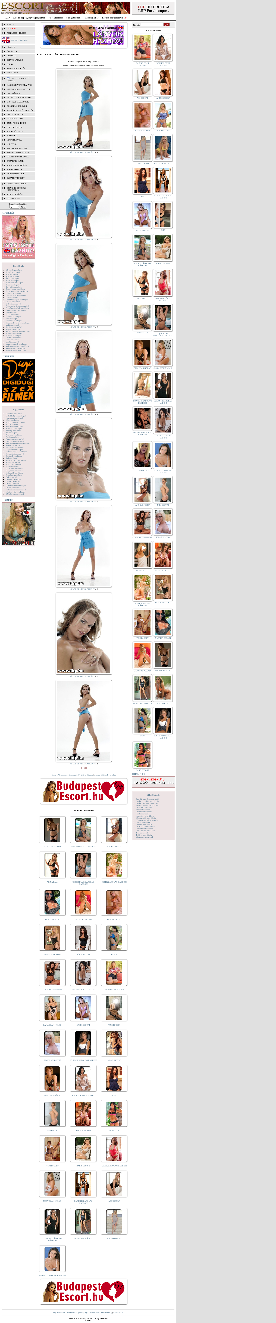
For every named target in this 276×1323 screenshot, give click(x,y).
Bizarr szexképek (12, 285)
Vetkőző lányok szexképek (16, 490)
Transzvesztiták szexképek (16, 485)
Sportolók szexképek (14, 456)
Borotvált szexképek (13, 287)
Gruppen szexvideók (144, 812)
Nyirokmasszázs (15, 174)
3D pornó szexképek (13, 270)
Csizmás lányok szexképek (16, 295)
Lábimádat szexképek (14, 338)
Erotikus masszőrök (18, 102)
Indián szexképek (12, 325)
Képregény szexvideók (145, 816)
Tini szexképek (11, 477)
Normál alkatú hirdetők (20, 110)
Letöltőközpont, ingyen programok (29, 17)
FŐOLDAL (11, 24)
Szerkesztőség (106, 1312)
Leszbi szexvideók (143, 822)
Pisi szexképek (11, 433)
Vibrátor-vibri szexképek (15, 492)
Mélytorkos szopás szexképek (17, 346)
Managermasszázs (17, 165)
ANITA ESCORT (83, 1025)
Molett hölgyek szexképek (16, 416)
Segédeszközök (15, 119)
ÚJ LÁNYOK (12, 51)
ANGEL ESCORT (114, 847)
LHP (7, 17)
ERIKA (114, 954)
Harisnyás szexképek (14, 321)
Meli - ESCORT (163, 703)
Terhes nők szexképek (14, 473)
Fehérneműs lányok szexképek (17, 306)
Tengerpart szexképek (14, 471)
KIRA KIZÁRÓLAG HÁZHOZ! (83, 847)
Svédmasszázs (14, 169)
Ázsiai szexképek (12, 278)
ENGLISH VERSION (19, 40)
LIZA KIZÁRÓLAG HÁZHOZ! (114, 1166)
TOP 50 (10, 64)
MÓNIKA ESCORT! (52, 954)
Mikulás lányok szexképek (16, 350)
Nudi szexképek (12, 424)
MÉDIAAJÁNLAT (14, 198)
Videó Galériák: (153, 795)
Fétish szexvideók (143, 809)
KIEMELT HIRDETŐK (16, 68)
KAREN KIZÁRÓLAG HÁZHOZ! (83, 1202)
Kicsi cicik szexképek (14, 333)
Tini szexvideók (142, 833)
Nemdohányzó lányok (19, 89)
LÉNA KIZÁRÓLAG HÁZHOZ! (83, 990)
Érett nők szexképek (13, 304)
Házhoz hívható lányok (19, 85)
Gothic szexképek (13, 314)
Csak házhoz (13, 93)
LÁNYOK (11, 47)
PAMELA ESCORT (83, 1130)
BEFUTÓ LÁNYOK (15, 60)
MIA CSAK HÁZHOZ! (163, 163)
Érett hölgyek (15, 127)
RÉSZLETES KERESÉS (16, 33)
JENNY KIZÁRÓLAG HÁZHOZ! (83, 1060)
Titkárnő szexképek (13, 479)
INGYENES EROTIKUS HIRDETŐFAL (16, 189)
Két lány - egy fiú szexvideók (147, 805)
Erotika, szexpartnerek (112, 17)
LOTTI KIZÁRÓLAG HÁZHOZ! (52, 1276)
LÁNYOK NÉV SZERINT (17, 184)
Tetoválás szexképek (14, 475)
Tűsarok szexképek (13, 488)
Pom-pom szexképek (14, 435)
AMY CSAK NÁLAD (52, 1095)
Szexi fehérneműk (16, 123)
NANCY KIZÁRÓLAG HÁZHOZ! (142, 402)
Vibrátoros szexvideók (144, 837)
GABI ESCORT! (142, 470)
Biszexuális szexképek (14, 283)
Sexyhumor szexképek (14, 450)
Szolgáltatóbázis (73, 17)
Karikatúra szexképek (14, 327)
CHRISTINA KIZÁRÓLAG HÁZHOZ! (83, 883)
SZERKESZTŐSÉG (15, 194)
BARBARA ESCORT (52, 847)
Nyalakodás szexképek (14, 426)
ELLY (163, 230)
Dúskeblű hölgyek (17, 106)
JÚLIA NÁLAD (83, 954)
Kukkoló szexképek (13, 335)
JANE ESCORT (114, 1025)
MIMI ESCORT (142, 570)
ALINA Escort (52, 882)
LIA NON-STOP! (114, 1238)
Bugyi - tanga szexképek (15, 289)
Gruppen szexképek (13, 316)
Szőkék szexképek (13, 462)
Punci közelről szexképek (15, 441)
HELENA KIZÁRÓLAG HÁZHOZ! (142, 433)
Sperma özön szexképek (15, 454)
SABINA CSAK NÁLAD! (114, 990)
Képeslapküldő (92, 17)
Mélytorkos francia (18, 157)
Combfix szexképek (13, 293)
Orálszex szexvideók (144, 824)
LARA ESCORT (114, 1130)
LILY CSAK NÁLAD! (83, 919)
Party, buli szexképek (14, 428)
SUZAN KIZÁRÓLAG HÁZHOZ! (52, 1239)
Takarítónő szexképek (14, 469)
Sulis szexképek (12, 458)
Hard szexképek (12, 318)
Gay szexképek (11, 312)
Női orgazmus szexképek (15, 422)
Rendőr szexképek (13, 445)
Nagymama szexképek (14, 418)
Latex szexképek (12, 340)
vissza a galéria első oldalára (105, 775)
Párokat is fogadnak (18, 152)
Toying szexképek (13, 483)
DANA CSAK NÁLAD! (52, 1025)
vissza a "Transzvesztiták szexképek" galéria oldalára (72, 775)
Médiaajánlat (118, 1312)
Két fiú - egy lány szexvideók (147, 801)
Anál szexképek (12, 274)
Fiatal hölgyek (15, 131)
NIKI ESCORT (52, 1130)
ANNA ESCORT (163, 98)
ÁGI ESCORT (114, 1201)
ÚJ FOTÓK (11, 56)
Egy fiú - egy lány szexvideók (147, 799)
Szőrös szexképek (13, 466)
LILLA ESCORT (114, 1060)
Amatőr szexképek (13, 272)
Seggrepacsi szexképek (15, 447)
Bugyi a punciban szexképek (17, 291)
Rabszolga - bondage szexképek (18, 443)
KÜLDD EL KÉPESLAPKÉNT (82, 152)
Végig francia (14, 140)
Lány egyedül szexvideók (146, 818)
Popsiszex (12, 136)
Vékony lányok (15, 114)
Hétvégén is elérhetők (19, 97)
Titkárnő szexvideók (144, 835)
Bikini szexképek (12, 280)
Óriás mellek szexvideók (145, 826)
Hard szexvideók (142, 814)
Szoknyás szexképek (14, 464)
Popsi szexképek (12, 437)
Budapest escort (15, 178)
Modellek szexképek (14, 414)
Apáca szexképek (12, 276)
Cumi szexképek (12, 297)
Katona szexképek (13, 329)
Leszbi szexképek (12, 342)
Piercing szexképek (13, 430)
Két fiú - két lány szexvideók (147, 803)
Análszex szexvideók (144, 807)
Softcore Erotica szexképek (16, 452)
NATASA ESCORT (114, 919)
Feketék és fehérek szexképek (17, 308)
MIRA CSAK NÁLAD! (83, 1238)
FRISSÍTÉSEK (12, 72)
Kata (114, 1095)
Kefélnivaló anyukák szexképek (18, 331)
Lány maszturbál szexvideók (147, 820)
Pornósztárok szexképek (15, 439)
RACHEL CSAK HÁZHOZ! (83, 1095)
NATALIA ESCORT (52, 919)
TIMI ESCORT (52, 1166)
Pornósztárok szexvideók (145, 831)
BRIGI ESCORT (163, 131)
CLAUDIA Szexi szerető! (53, 990)
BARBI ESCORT (83, 1166)
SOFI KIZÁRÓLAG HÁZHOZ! (114, 882)
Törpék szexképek (13, 481)
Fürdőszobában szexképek (16, 310)
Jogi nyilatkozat (59, 1312)
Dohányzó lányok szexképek (17, 299)
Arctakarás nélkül (17, 148)
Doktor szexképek (13, 302)
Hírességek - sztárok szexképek (18, 323)
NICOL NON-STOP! (52, 1060)
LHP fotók (12, 144)
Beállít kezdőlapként (75, 1312)
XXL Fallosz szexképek (15, 494)
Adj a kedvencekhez (92, 1312)
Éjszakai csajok (15, 161)
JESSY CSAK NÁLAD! (52, 1201)
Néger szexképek (12, 420)
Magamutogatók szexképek (16, 344)
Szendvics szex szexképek (16, 460)
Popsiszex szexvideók (144, 828)
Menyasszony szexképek (15, 348)
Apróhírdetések (56, 17)
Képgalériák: (18, 266)
